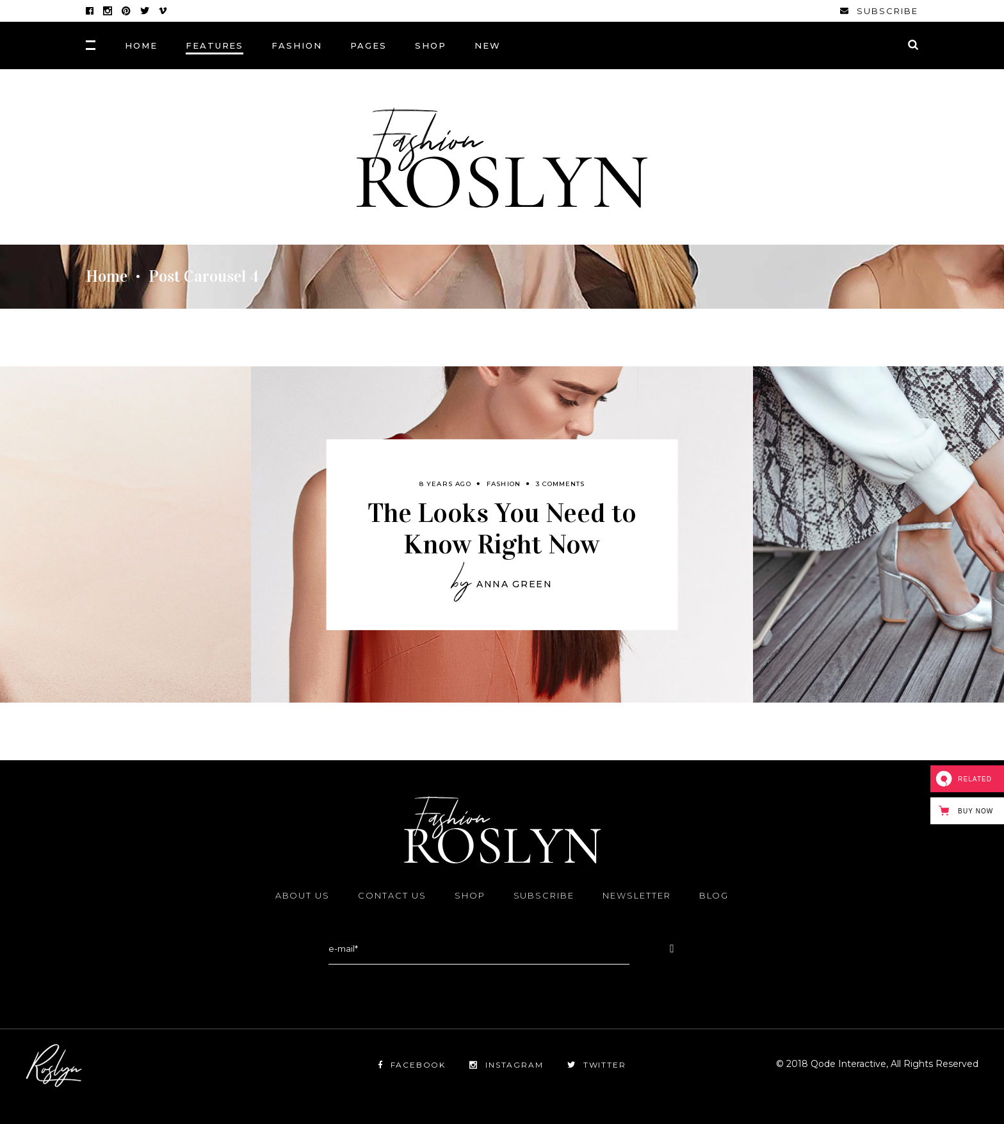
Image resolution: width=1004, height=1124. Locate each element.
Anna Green (514, 584)
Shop (470, 895)
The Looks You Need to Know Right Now (502, 528)
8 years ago (445, 483)
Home (106, 276)
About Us (302, 895)
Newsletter (637, 895)
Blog (714, 895)
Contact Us (392, 895)
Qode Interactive (847, 1064)
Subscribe (544, 895)
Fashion (504, 483)
